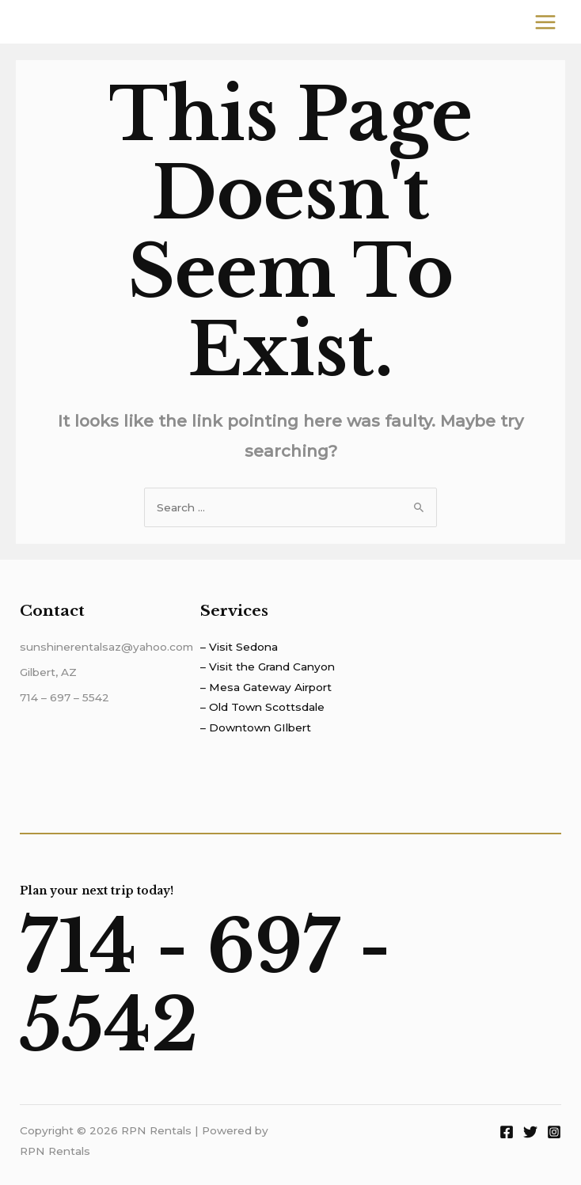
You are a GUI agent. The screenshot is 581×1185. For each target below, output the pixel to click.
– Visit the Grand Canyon (267, 666)
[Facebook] (506, 1132)
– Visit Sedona (239, 646)
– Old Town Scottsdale (262, 707)
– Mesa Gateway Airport (266, 687)
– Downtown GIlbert (255, 727)
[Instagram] (554, 1132)
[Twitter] (530, 1132)
